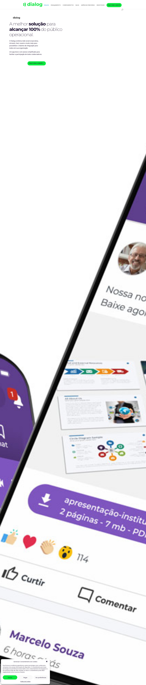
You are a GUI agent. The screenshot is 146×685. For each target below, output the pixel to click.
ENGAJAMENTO (56, 5)
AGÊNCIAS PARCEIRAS (88, 5)
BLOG (77, 5)
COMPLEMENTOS (68, 5)
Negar (25, 677)
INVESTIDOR (100, 5)
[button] (47, 662)
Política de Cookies (25, 681)
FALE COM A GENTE (114, 5)
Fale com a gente (36, 63)
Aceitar (10, 677)
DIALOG (46, 5)
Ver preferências (40, 677)
